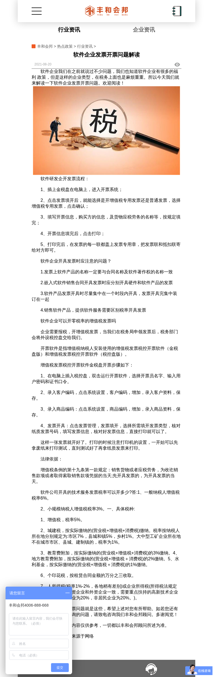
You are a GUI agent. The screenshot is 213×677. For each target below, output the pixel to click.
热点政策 (65, 46)
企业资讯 (144, 30)
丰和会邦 (45, 46)
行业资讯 (69, 30)
